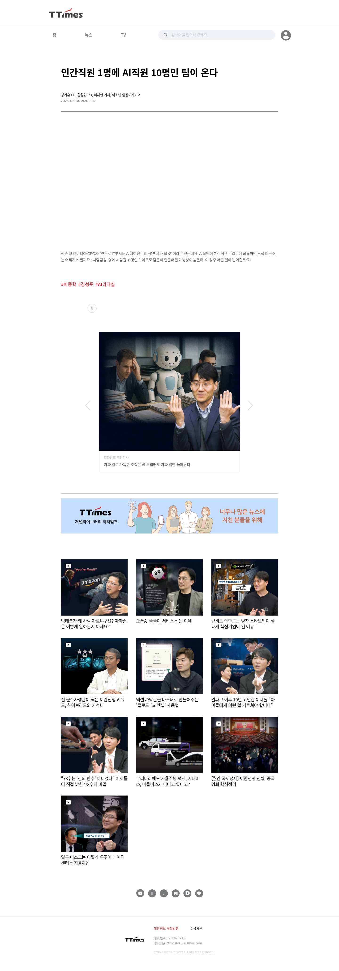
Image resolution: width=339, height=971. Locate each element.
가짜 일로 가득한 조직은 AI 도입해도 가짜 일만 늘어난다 (147, 464)
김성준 (87, 284)
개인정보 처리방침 (166, 928)
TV (123, 35)
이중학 (70, 284)
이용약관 (196, 928)
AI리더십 (106, 284)
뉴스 (89, 35)
